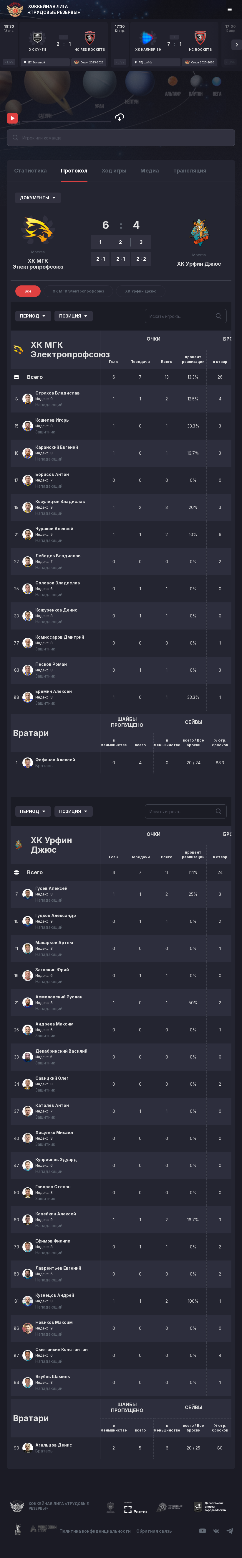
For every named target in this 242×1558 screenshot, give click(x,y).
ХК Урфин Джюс (199, 264)
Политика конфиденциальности (95, 1531)
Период (33, 315)
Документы (38, 197)
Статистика (30, 170)
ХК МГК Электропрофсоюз (37, 264)
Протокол (74, 170)
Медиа (149, 170)
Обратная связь (154, 1531)
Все (28, 291)
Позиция (73, 315)
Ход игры (114, 170)
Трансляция (189, 170)
